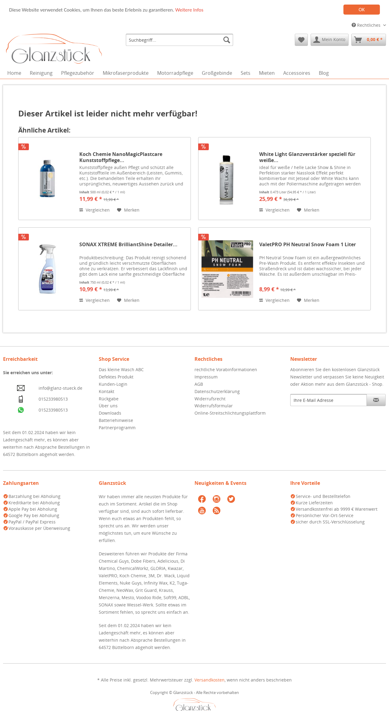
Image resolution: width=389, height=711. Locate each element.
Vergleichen (94, 210)
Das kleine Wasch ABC (121, 369)
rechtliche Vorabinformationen (225, 369)
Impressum (206, 377)
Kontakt (106, 391)
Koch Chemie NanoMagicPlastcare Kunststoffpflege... (120, 157)
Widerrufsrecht (209, 398)
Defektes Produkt (116, 377)
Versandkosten (209, 680)
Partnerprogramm (117, 427)
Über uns (108, 406)
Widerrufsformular (213, 406)
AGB (198, 384)
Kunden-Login (113, 384)
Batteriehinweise (116, 420)
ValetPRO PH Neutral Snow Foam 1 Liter (307, 244)
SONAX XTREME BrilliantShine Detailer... (128, 244)
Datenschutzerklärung (217, 391)
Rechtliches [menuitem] (367, 25)
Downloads (110, 413)
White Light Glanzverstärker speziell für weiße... (307, 157)
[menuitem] (179, 40)
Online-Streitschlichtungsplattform (230, 413)
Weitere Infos (189, 9)
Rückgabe (109, 398)
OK (362, 9)
